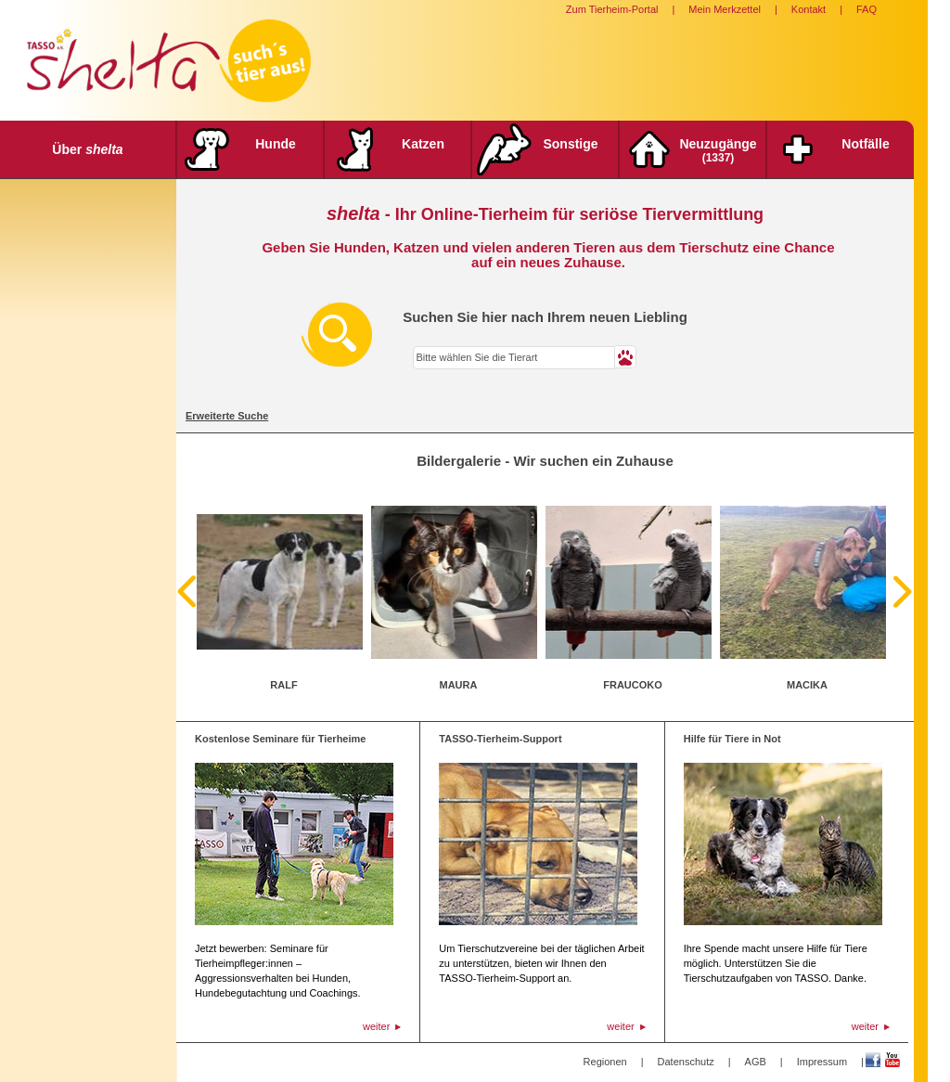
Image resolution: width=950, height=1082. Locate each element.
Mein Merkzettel (724, 9)
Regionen (605, 1061)
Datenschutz (686, 1061)
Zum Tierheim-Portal (612, 9)
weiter (376, 1026)
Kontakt (808, 9)
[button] (625, 356)
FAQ (866, 9)
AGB (755, 1061)
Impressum (822, 1061)
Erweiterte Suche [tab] (227, 415)
